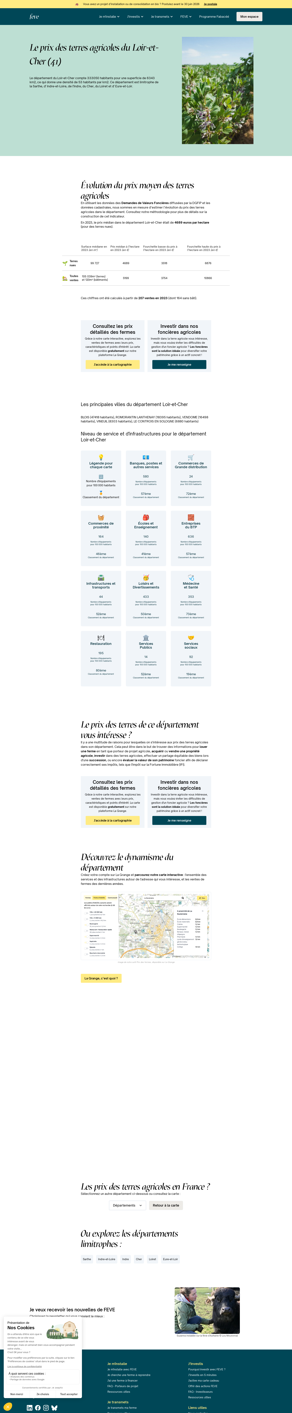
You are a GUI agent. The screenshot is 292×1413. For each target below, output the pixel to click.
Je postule (210, 4)
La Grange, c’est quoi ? (101, 978)
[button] (109, 16)
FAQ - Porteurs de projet (122, 1386)
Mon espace (249, 16)
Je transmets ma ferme (122, 1407)
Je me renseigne (179, 364)
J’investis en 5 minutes (202, 1375)
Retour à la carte (166, 1205)
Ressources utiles (118, 1391)
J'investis (133, 16)
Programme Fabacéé (214, 16)
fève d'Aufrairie (211, 1335)
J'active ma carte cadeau (203, 1380)
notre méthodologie (155, 212)
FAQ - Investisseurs (200, 1391)
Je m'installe (107, 16)
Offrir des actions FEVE (203, 1386)
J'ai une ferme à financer (122, 1380)
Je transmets (160, 16)
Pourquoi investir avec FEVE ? (207, 1369)
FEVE (184, 16)
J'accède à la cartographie (113, 364)
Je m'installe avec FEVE (122, 1369)
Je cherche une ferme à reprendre (128, 1375)
